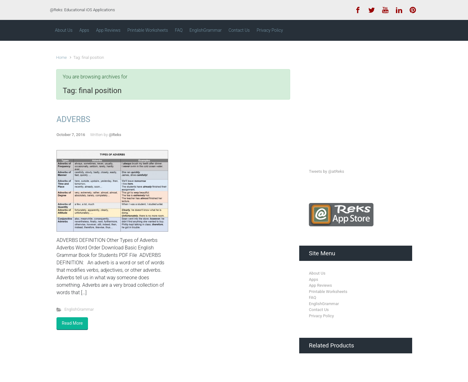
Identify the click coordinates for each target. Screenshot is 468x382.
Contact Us (319, 309)
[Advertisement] (355, 99)
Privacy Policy (321, 316)
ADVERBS (73, 119)
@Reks (115, 134)
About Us (317, 273)
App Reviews (320, 285)
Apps (313, 279)
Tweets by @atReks (326, 171)
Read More (72, 323)
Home (61, 57)
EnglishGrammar (79, 309)
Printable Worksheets (328, 291)
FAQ (312, 297)
